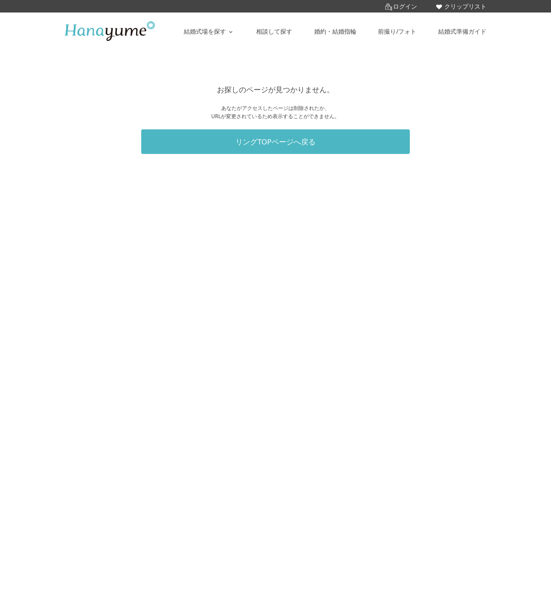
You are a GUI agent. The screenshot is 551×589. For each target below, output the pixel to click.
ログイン (401, 6)
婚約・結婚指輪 (335, 31)
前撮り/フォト (397, 31)
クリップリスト (461, 6)
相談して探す (274, 31)
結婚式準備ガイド (462, 31)
